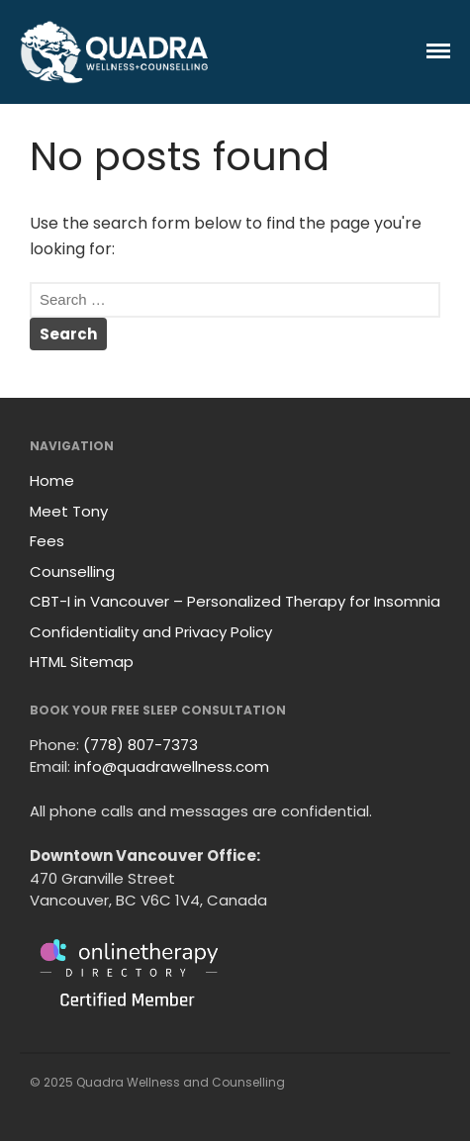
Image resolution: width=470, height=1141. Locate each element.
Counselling (72, 571)
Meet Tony (69, 511)
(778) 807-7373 (140, 744)
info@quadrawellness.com (171, 766)
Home (52, 480)
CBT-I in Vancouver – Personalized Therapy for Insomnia (235, 601)
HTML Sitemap (82, 661)
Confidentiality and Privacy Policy (151, 631)
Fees (47, 540)
